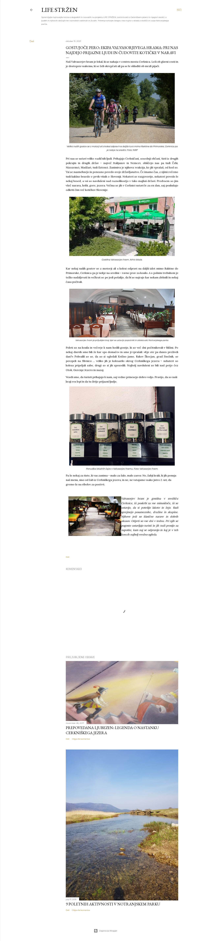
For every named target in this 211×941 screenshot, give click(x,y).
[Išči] (179, 10)
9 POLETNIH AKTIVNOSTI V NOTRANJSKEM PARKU (113, 904)
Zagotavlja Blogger (105, 931)
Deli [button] (32, 41)
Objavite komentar (81, 739)
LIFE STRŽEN (59, 10)
